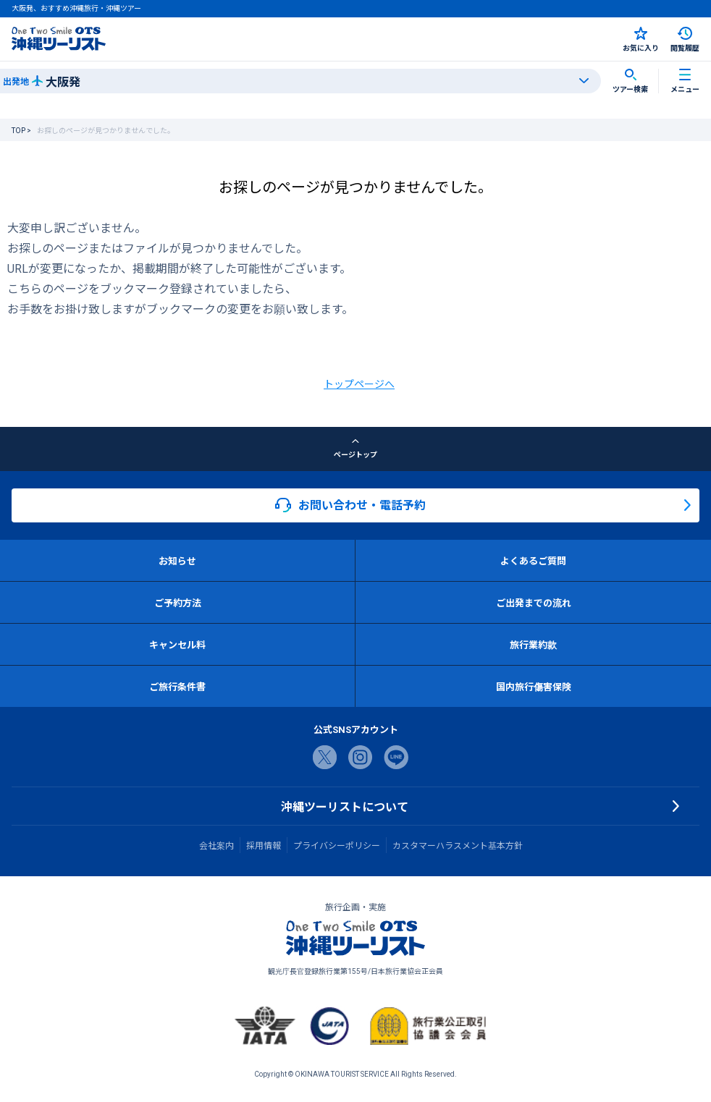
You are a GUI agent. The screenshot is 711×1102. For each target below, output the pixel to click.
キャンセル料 (177, 644)
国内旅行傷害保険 (533, 686)
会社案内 (216, 845)
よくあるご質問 (533, 560)
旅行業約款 (533, 644)
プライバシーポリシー (336, 845)
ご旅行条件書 (177, 686)
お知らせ (177, 560)
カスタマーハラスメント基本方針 (457, 845)
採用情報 (263, 845)
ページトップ (355, 448)
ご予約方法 (177, 602)
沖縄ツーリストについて (344, 806)
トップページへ (359, 383)
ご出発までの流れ (533, 602)
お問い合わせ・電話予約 (350, 505)
